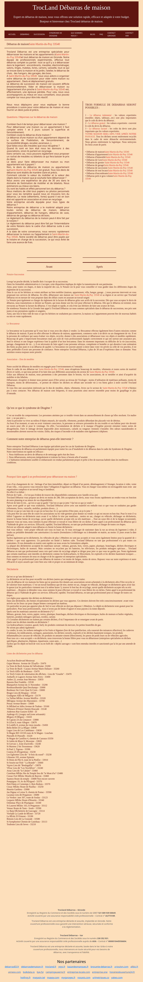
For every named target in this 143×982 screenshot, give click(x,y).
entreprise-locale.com (78, 972)
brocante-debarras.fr (101, 966)
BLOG (92, 34)
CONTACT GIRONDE (111, 34)
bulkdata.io (29, 972)
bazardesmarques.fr (78, 966)
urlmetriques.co (100, 977)
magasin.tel (39, 977)
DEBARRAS (24, 34)
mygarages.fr (68, 977)
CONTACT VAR (129, 34)
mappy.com (53, 977)
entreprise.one (100, 972)
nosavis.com (84, 977)
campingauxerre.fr (55, 972)
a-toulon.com (121, 966)
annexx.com (14, 972)
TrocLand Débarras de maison (71, 7)
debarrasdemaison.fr (32, 966)
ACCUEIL (12, 34)
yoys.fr (61, 966)
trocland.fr (50, 966)
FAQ (101, 34)
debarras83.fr (12, 966)
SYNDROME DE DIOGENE (55, 34)
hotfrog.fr (25, 977)
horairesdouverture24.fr (122, 972)
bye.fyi (40, 972)
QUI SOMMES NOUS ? (77, 34)
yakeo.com (117, 977)
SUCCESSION (39, 34)
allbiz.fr (134, 966)
